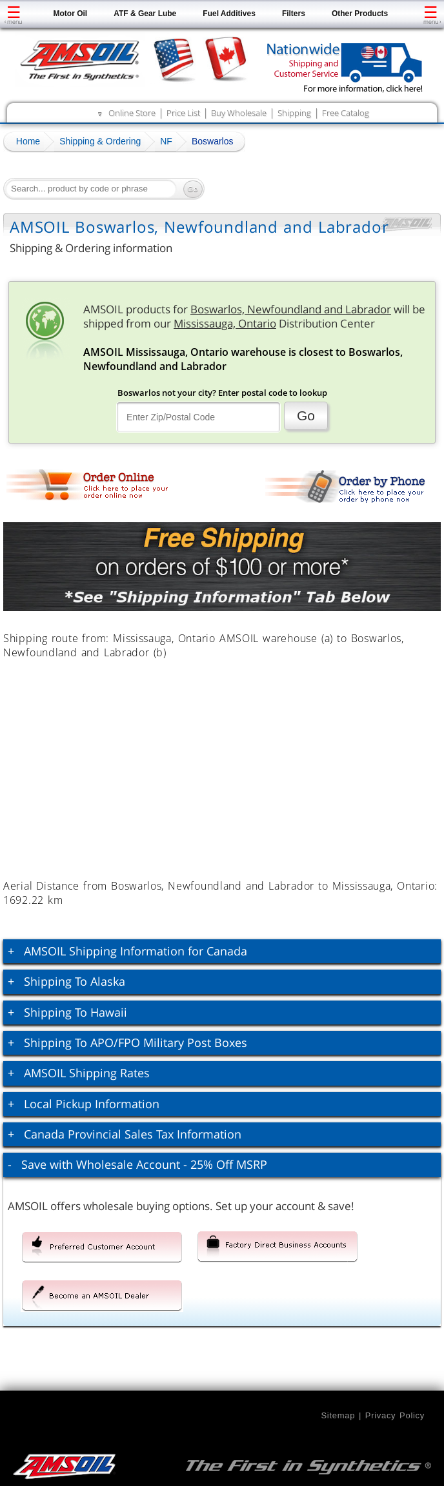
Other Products (360, 13)
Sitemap (338, 1415)
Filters (293, 13)
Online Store (132, 113)
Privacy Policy (395, 1415)
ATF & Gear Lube (145, 13)
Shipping (294, 113)
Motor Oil (71, 13)
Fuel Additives (229, 13)
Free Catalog (345, 113)
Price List (183, 113)
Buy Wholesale (239, 113)
